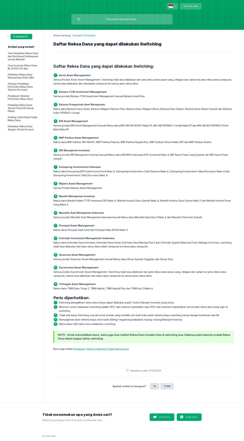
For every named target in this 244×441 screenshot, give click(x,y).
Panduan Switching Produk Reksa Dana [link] (22, 119)
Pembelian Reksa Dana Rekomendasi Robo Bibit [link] (21, 76)
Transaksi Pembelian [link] (84, 35)
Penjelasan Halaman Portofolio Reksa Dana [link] (20, 97)
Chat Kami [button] (164, 417)
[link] (20, 36)
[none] (172, 6)
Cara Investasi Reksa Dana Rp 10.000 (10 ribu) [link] (22, 67)
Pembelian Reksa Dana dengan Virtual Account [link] (21, 128)
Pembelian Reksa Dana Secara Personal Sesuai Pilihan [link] (21, 108)
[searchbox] (122, 19)
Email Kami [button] (191, 417)
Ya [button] (154, 386)
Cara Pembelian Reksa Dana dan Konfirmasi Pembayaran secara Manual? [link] (23, 56)
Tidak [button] (167, 386)
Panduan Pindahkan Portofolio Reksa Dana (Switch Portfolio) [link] (20, 86)
